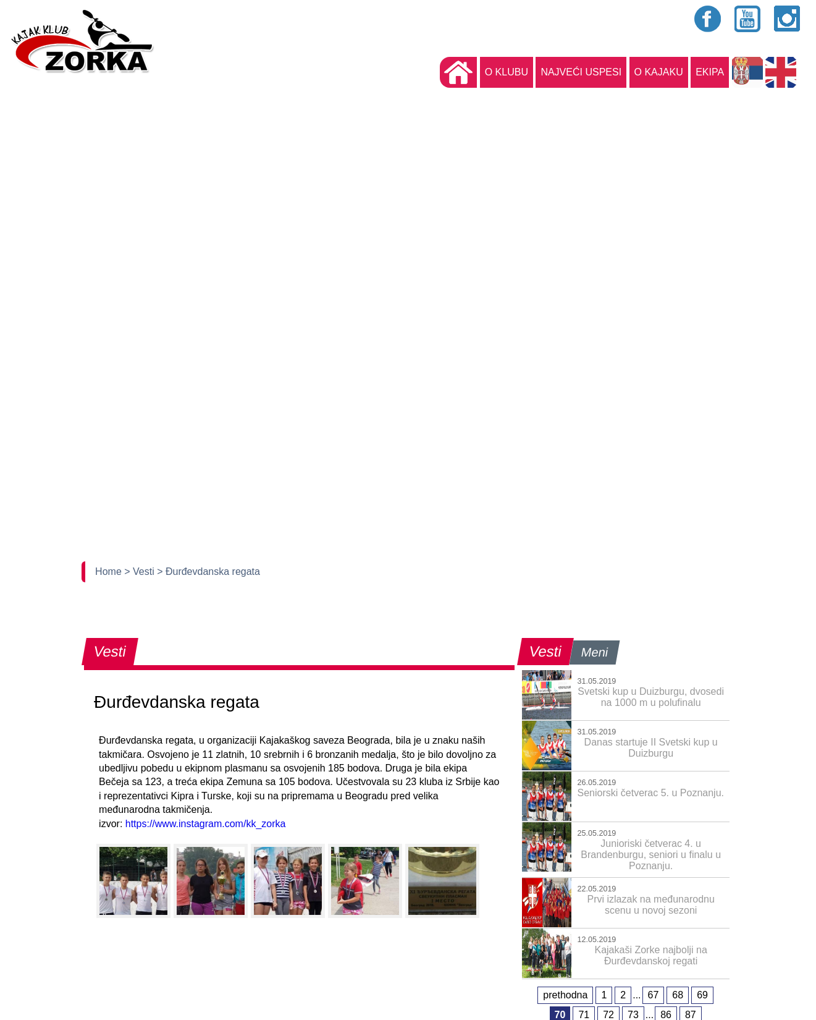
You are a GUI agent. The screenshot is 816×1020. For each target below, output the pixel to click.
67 (653, 995)
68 (677, 995)
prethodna (565, 995)
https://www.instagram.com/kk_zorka (205, 823)
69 (702, 995)
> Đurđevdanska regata (208, 571)
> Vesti (140, 571)
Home (109, 571)
